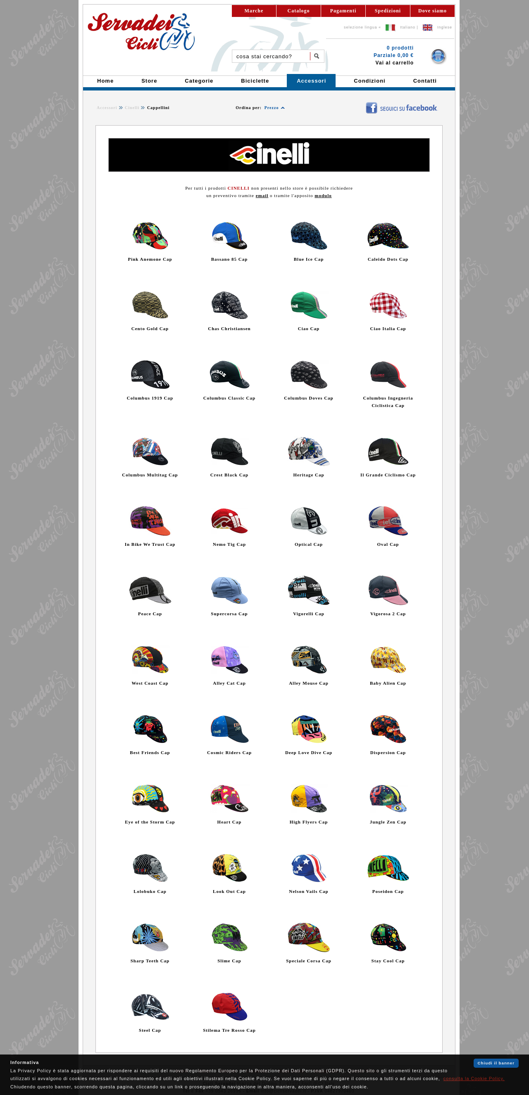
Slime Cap (229, 960)
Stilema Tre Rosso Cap (229, 1030)
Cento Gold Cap (150, 328)
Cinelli (132, 107)
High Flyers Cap (309, 821)
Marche (254, 11)
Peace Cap (150, 613)
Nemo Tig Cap (229, 544)
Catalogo (299, 11)
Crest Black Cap (229, 474)
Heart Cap (229, 821)
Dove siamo (432, 11)
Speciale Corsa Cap (308, 960)
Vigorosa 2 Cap (388, 613)
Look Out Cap (229, 891)
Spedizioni (388, 11)
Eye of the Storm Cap (150, 821)
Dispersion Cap (388, 752)
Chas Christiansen (229, 328)
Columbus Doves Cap (308, 397)
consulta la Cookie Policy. (474, 1078)
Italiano (407, 27)
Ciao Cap (308, 328)
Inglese (444, 27)
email (262, 195)
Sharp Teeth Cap (150, 960)
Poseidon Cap (388, 891)
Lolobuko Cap (150, 891)
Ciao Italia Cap (388, 328)
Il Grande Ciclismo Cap (388, 474)
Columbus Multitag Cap (150, 474)
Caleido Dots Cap (388, 259)
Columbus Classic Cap (229, 397)
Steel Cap (150, 1030)
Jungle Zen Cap (388, 821)
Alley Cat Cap (229, 683)
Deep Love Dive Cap (308, 752)
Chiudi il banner (496, 1063)
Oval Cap (388, 544)
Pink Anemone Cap (150, 259)
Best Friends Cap (150, 752)
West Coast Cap (149, 683)
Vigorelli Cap (308, 613)
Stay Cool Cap (388, 960)
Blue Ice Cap (309, 259)
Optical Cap (309, 544)
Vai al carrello (395, 63)
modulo (323, 195)
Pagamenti (343, 11)
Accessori (107, 107)
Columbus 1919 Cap (150, 397)
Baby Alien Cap (388, 683)
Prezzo (271, 107)
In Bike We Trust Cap (150, 544)
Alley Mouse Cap (309, 683)
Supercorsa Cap (229, 613)
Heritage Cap (308, 474)
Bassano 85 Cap (229, 259)
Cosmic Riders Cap (229, 752)
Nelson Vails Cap (308, 891)
